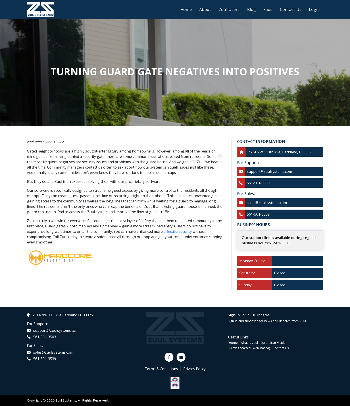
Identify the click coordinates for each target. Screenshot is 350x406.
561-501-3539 (258, 214)
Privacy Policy (194, 368)
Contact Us (290, 9)
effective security (178, 231)
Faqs (267, 9)
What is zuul (249, 342)
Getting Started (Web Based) (249, 348)
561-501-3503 (258, 183)
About (205, 9)
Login (314, 9)
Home (186, 9)
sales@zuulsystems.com (267, 202)
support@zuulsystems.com (269, 171)
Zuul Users (229, 9)
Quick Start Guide (272, 342)
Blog (251, 9)
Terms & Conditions (161, 368)
